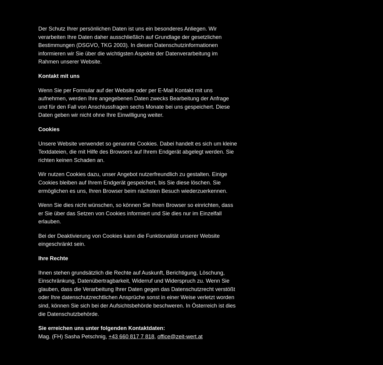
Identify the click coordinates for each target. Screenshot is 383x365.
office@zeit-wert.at (180, 336)
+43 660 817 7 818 (131, 336)
